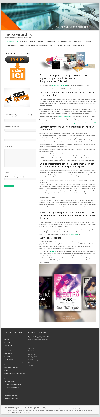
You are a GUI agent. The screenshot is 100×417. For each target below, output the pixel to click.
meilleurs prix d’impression (59, 85)
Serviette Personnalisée (11, 398)
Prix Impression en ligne (10, 395)
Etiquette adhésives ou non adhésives (37, 45)
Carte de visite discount (64, 41)
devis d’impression (64, 116)
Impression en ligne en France (12, 384)
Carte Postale (8, 353)
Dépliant (21, 45)
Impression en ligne (12, 41)
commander (52, 251)
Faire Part (53, 45)
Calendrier (40, 41)
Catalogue (88, 41)
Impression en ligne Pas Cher (12, 387)
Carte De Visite (50, 41)
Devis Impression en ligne (11, 367)
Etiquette (7, 370)
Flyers (60, 45)
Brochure (32, 41)
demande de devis (74, 234)
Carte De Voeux (78, 41)
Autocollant (23, 41)
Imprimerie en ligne (78, 45)
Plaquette (67, 45)
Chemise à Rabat (12, 45)
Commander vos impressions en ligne (14, 362)
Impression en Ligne (18, 34)
